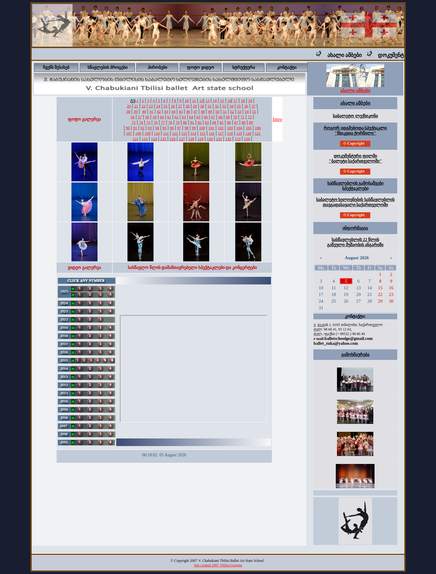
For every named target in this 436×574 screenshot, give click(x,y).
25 (165, 106)
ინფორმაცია (355, 228)
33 (224, 106)
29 (195, 106)
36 (246, 106)
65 (198, 117)
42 (159, 111)
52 (232, 111)
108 (138, 133)
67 (213, 117)
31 (209, 106)
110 (157, 133)
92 (142, 128)
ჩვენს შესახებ (56, 67)
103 (230, 128)
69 (228, 117)
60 (162, 117)
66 (206, 117)
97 (179, 128)
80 (185, 122)
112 (175, 133)
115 (202, 133)
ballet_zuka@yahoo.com (336, 343)
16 (229, 100)
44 (173, 111)
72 (250, 117)
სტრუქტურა (243, 67)
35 (239, 106)
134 (247, 138)
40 (144, 111)
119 (239, 133)
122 (135, 138)
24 (158, 106)
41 (152, 111)
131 (219, 138)
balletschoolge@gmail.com (349, 338)
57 (140, 117)
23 (151, 106)
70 (235, 117)
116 (211, 133)
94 (157, 128)
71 (242, 117)
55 (254, 111)
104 (239, 128)
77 (163, 122)
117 (221, 133)
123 (145, 138)
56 (132, 117)
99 (194, 128)
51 (225, 111)
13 (207, 100)
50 (217, 111)
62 (176, 117)
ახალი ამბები (349, 55)
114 (193, 133)
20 (129, 106)
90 (128, 128)
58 (147, 117)
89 (251, 122)
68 (221, 117)
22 (143, 106)
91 (135, 128)
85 (221, 122)
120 (248, 133)
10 (187, 100)
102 (221, 128)
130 (210, 138)
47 (195, 111)
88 (244, 122)
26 (173, 106)
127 (182, 138)
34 (231, 106)
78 (170, 122)
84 (214, 122)
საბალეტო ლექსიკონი (355, 116)
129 (200, 138)
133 (238, 138)
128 (191, 138)
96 (172, 128)
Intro (277, 119)
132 (228, 138)
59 (155, 117)
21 (136, 106)
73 (134, 122)
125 (163, 138)
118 (230, 133)
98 (186, 128)
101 (211, 128)
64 (191, 117)
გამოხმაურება (355, 354)
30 (202, 106)
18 (243, 100)
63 (184, 117)
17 (235, 100)
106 (258, 128)
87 (236, 122)
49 (210, 111)
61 (169, 117)
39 (135, 111)
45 (181, 111)
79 (178, 122)
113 (184, 133)
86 (229, 122)
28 (188, 106)
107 (129, 133)
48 (203, 111)
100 (202, 128)
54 (247, 111)
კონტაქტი (286, 67)
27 (180, 106)
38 (128, 111)
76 (155, 122)
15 (222, 100)
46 (188, 111)
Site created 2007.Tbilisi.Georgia (218, 565)
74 (141, 122)
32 (217, 106)
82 (200, 122)
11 (194, 100)
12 (201, 100)
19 (250, 100)
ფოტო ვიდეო (200, 67)
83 (207, 122)
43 (166, 111)
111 (166, 133)
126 (173, 138)
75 (148, 122)
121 (258, 133)
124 (154, 138)
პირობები (157, 67)
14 (215, 100)
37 (253, 106)
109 (148, 133)
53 (239, 111)
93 (150, 128)
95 (165, 128)
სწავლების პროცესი (108, 67)
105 (249, 128)
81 (192, 122)
